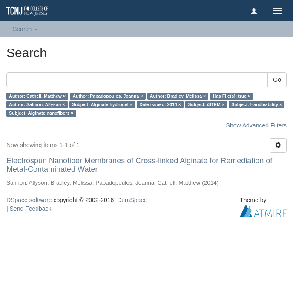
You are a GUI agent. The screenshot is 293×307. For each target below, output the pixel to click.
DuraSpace (132, 200)
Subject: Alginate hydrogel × (102, 104)
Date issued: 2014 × (160, 104)
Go (277, 79)
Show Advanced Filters (256, 125)
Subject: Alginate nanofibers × (41, 113)
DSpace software (29, 200)
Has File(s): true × (231, 95)
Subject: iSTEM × (206, 104)
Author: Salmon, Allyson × (37, 104)
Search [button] (25, 29)
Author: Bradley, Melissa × (178, 95)
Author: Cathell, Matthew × (37, 95)
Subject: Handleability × (256, 104)
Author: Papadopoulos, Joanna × (108, 95)
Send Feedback (31, 208)
